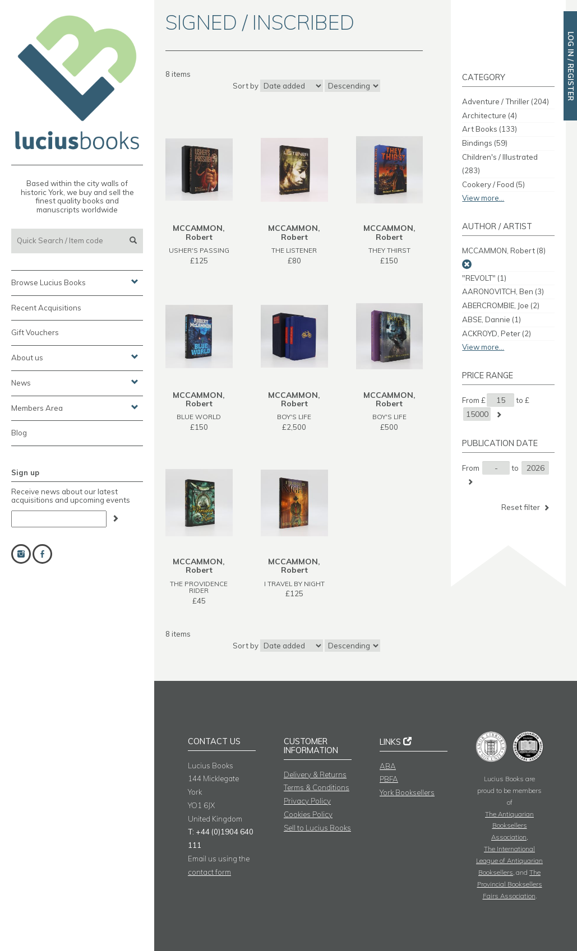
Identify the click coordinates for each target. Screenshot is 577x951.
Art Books (489, 128)
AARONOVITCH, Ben (503, 291)
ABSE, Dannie (491, 319)
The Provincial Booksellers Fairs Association (509, 884)
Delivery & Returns (315, 774)
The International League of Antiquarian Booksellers (509, 860)
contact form (209, 872)
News (75, 382)
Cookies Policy (308, 814)
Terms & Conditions (316, 787)
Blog (19, 432)
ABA (388, 766)
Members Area (75, 407)
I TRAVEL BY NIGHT (294, 583)
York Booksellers (407, 792)
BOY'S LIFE (294, 416)
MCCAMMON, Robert (504, 250)
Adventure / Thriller (505, 101)
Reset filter (526, 507)
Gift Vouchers (35, 332)
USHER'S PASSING (199, 250)
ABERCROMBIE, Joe (500, 305)
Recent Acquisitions (46, 307)
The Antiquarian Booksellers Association (509, 826)
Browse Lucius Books (75, 282)
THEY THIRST (389, 250)
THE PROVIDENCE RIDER (199, 587)
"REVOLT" (484, 277)
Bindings (484, 142)
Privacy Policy (307, 800)
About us (75, 357)
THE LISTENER (294, 250)
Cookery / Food (493, 184)
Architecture (489, 115)
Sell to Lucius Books (317, 827)
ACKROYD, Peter (496, 333)
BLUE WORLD (199, 416)
